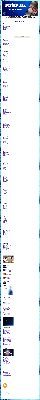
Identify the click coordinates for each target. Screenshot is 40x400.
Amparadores (4, 52)
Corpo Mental (4, 85)
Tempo (4, 191)
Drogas (4, 176)
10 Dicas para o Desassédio (6, 374)
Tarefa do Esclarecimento (6, 363)
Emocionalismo (5, 97)
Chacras (4, 25)
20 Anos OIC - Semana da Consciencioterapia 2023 (19, 22)
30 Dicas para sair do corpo (6, 299)
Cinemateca (4, 371)
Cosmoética (4, 74)
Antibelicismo (5, 170)
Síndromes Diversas (5, 70)
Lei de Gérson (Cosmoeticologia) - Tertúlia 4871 (8, 282)
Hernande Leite (5, 205)
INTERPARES (5, 235)
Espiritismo (4, 178)
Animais (4, 169)
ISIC (3, 236)
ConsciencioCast (5, 60)
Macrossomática (5, 86)
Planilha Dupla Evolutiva (6, 338)
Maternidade (4, 87)
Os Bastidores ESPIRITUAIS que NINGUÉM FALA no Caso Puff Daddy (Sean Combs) (8, 278)
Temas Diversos (5, 189)
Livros (4, 111)
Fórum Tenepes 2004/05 (6, 125)
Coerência (4, 73)
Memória (4, 113)
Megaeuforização (5, 37)
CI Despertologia (5, 142)
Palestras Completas (5, 127)
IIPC (3, 233)
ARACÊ (4, 219)
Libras (4, 153)
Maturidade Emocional (5, 100)
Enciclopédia (4, 109)
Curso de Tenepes (5, 123)
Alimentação (4, 167)
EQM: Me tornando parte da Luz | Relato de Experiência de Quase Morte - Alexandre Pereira (8, 274)
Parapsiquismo (5, 38)
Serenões (4, 81)
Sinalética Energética (5, 31)
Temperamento (5, 190)
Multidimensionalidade (5, 45)
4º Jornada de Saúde (5, 130)
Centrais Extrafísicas (5, 43)
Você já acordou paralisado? (6, 308)
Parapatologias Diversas (6, 66)
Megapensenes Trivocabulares (6, 112)
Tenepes (4, 56)
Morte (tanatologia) (5, 88)
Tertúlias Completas (5, 162)
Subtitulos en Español (5, 250)
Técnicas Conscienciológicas (6, 373)
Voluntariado (4, 193)
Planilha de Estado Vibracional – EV (7, 330)
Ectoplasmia (4, 27)
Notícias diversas (5, 182)
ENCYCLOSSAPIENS (6, 230)
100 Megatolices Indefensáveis (6, 376)
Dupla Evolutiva (5, 96)
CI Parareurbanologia (5, 143)
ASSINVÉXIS (5, 220)
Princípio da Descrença (5, 68)
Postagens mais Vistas (5, 372)
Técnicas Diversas (5, 192)
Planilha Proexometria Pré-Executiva (7, 337)
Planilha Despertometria (6, 331)
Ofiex (4, 55)
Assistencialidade (5, 53)
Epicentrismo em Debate (6, 150)
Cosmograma (4, 108)
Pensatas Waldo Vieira (5, 360)
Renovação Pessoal (5, 69)
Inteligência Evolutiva (5, 152)
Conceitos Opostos (5, 370)
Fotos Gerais (4, 364)
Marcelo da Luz (5, 207)
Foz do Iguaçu (5, 179)
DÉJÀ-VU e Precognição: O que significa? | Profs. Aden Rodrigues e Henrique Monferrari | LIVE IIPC (8, 270)
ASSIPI (4, 222)
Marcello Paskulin (5, 206)
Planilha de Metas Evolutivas (6, 333)
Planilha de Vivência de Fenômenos (7, 339)
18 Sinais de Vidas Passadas (6, 297)
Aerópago (4, 141)
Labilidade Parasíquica (5, 99)
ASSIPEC (4, 221)
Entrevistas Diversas (5, 149)
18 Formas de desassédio (6, 307)
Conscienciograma (5, 196)
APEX (4, 218)
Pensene (4, 67)
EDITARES (4, 229)
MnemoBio (4, 155)
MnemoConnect (5, 156)
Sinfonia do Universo (5, 137)
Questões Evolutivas (5, 361)
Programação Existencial (6, 80)
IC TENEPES (4, 232)
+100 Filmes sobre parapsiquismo (7, 298)
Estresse (4, 98)
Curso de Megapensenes (6, 122)
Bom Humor (4, 95)
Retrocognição (5, 39)
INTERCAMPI (5, 234)
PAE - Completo (5, 126)
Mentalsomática (5, 114)
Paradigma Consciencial (6, 115)
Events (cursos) (5, 247)
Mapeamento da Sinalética (6, 328)
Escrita (4, 110)
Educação (4, 177)
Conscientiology (5, 244)
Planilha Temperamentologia (6, 336)
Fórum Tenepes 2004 (5, 124)
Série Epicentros (5, 138)
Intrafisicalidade (5, 180)
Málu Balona (4, 208)
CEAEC (4, 223)
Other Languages (5, 249)
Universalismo (5, 82)
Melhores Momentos (5, 154)
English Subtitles (5, 246)
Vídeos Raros (4, 164)
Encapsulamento (5, 28)
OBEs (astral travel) (5, 248)
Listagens (4, 201)
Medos (4, 101)
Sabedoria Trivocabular (6, 136)
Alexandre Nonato (5, 204)
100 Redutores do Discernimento (7, 375)
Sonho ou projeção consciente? (6, 303)
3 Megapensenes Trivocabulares (6, 362)
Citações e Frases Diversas (6, 359)
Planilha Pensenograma (6, 332)
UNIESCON (4, 241)
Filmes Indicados (5, 151)
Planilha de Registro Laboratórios (7, 340)
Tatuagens (4, 188)
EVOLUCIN (4, 231)
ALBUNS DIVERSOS (5, 358)
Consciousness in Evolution (6, 245)
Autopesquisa (4, 59)
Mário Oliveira (5, 209)
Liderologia (4, 181)
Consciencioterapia (5, 54)
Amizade (4, 168)
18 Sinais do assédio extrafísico (6, 306)
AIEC (4, 217)
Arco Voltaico (4, 24)
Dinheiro (4, 175)
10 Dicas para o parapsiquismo (6, 313)
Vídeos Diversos (5, 163)
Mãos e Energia (5, 30)
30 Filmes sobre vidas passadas (6, 314)
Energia (4, 29)
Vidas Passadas (5, 40)
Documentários (5, 44)
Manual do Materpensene (6, 329)
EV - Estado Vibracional (6, 26)
